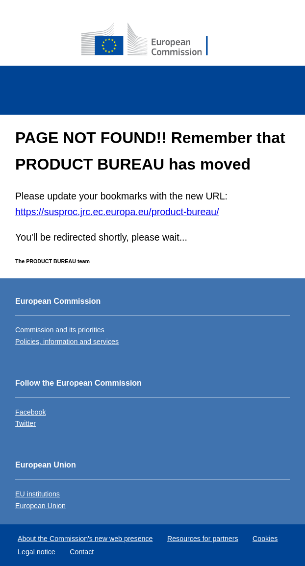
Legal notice (36, 552)
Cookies (265, 538)
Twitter (25, 423)
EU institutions (37, 494)
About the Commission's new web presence (85, 538)
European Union (40, 506)
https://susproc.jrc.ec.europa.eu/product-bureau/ (117, 211)
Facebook (30, 412)
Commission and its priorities (59, 330)
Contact (82, 552)
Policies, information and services (67, 341)
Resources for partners (202, 538)
